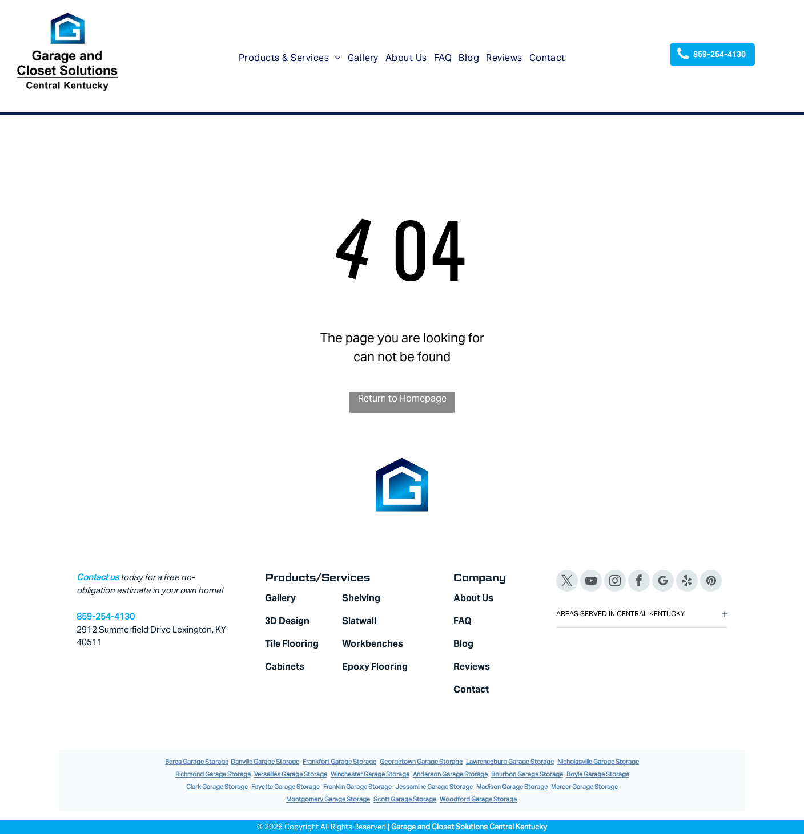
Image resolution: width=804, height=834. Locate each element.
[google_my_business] (663, 582)
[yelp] (687, 582)
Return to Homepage (402, 398)
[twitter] (567, 582)
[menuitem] (289, 57)
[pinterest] (711, 582)
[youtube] (591, 582)
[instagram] (615, 582)
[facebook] (639, 582)
